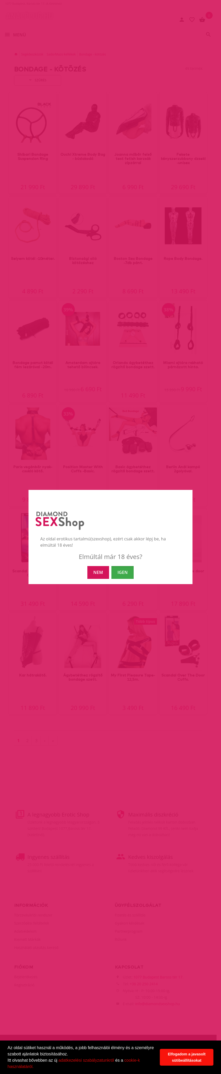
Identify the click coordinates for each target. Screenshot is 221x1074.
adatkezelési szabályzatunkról (86, 1060)
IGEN (122, 572)
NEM (98, 572)
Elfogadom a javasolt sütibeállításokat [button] (187, 1057)
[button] (35, 1067)
